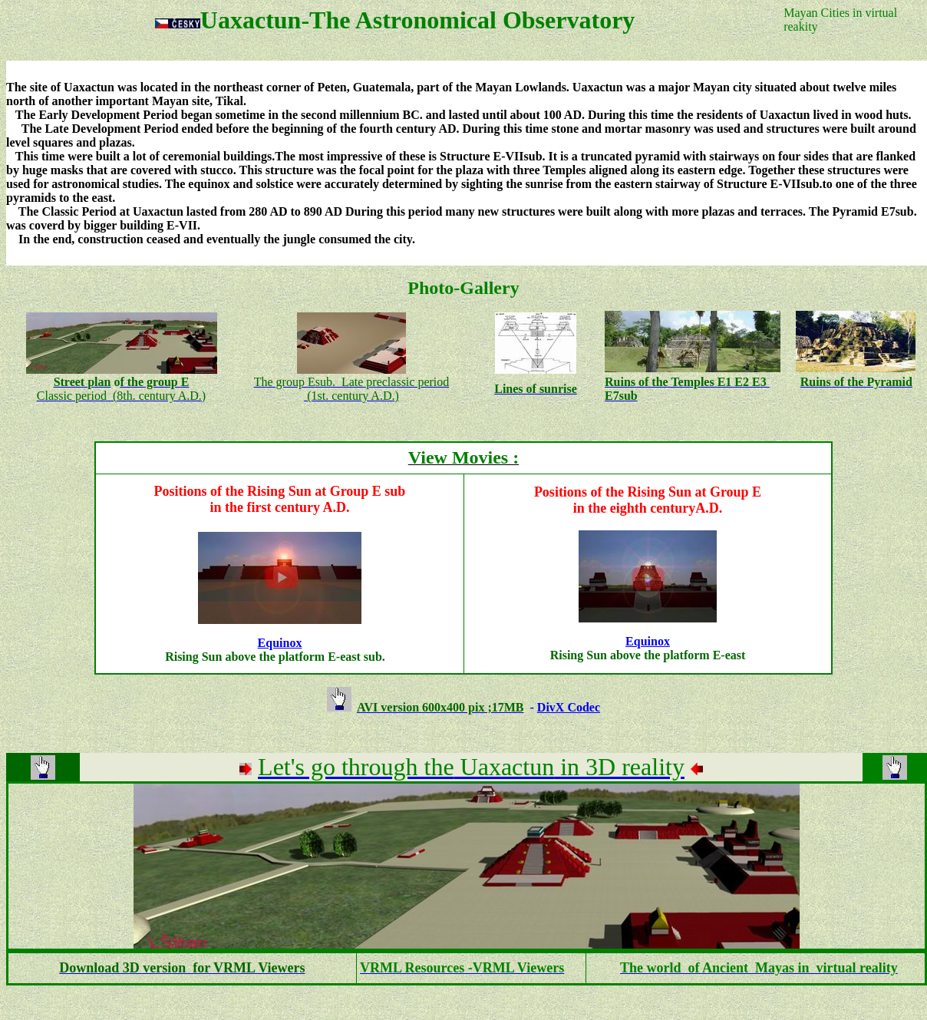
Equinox (280, 642)
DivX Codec (568, 707)
